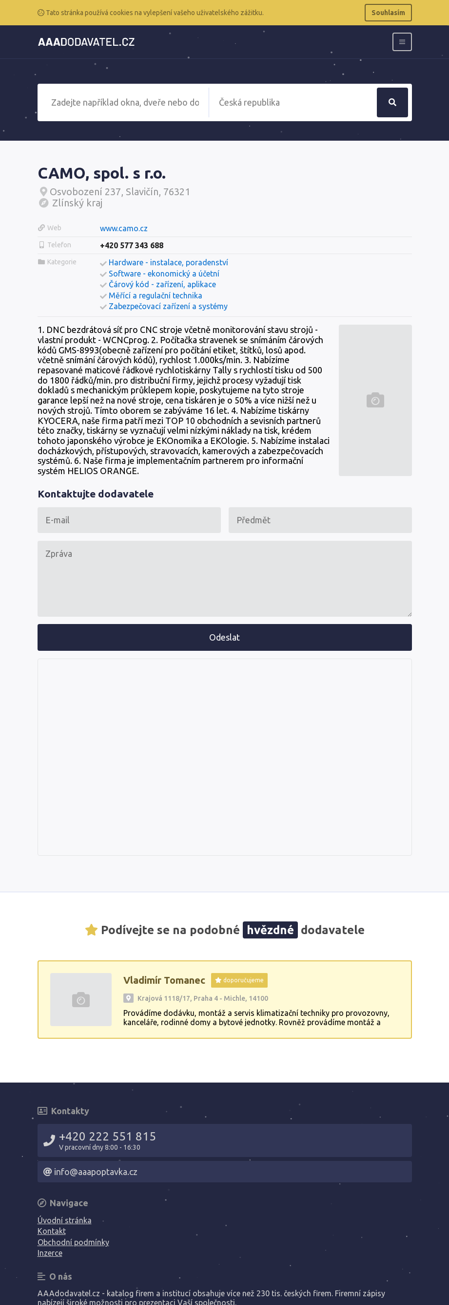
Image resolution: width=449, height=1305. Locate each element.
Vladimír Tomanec (164, 980)
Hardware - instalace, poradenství (168, 262)
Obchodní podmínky (73, 1242)
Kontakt (52, 1231)
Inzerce (50, 1253)
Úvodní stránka (65, 1220)
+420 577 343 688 (131, 245)
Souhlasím (388, 13)
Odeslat (224, 637)
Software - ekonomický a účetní (164, 273)
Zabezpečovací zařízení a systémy (168, 306)
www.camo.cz (124, 228)
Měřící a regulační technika (155, 295)
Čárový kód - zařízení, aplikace (162, 284)
